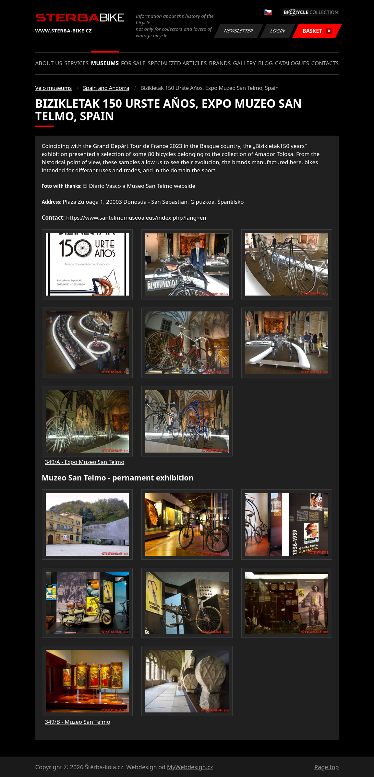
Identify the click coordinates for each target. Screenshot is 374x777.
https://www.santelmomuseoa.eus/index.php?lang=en (136, 217)
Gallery (244, 63)
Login (278, 31)
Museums (105, 63)
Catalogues (292, 63)
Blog (265, 63)
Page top (326, 767)
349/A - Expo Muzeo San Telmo (85, 462)
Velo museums (53, 87)
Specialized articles (177, 63)
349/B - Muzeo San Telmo (77, 721)
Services (77, 63)
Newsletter (239, 31)
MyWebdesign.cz (190, 767)
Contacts (325, 63)
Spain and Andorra (106, 87)
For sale (133, 63)
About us (48, 63)
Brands (220, 63)
